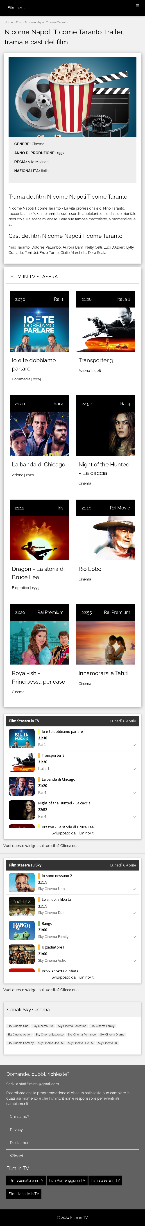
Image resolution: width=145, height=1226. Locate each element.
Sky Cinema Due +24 (81, 1043)
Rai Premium (50, 612)
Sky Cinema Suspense (49, 1034)
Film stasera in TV (105, 1180)
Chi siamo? (19, 1116)
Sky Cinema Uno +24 (51, 1043)
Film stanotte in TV (24, 1194)
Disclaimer (19, 1142)
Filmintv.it (16, 7)
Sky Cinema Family (103, 1026)
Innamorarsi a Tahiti (103, 673)
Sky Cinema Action (19, 1034)
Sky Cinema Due (43, 1026)
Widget (16, 1156)
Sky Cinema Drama (112, 1034)
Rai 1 (58, 299)
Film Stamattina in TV (26, 1180)
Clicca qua (69, 845)
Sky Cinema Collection (72, 1026)
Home (9, 22)
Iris (60, 508)
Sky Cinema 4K (107, 1043)
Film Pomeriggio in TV (67, 1180)
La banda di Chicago (38, 464)
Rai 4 (58, 403)
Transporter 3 (96, 360)
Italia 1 (123, 299)
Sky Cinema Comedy (21, 1043)
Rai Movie (120, 508)
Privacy (16, 1129)
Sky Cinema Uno (18, 1026)
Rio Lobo (90, 568)
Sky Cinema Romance (82, 1034)
